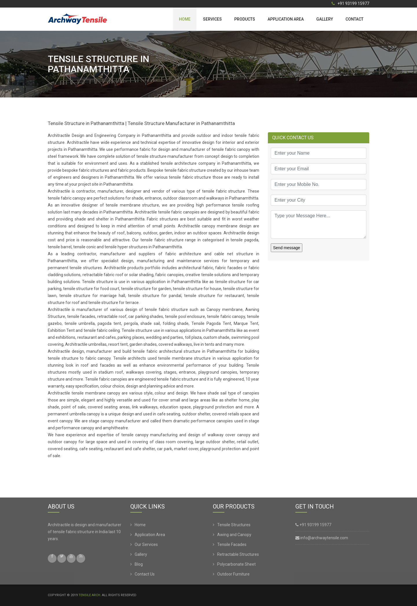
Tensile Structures (233, 526)
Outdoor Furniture (233, 575)
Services (212, 19)
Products (244, 19)
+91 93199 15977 (350, 3)
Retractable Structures (238, 555)
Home (185, 19)
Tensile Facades (231, 545)
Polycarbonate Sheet (236, 565)
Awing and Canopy (234, 535)
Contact (354, 19)
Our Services (146, 545)
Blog (139, 565)
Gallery (324, 19)
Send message (286, 247)
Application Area (286, 19)
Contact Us (145, 575)
